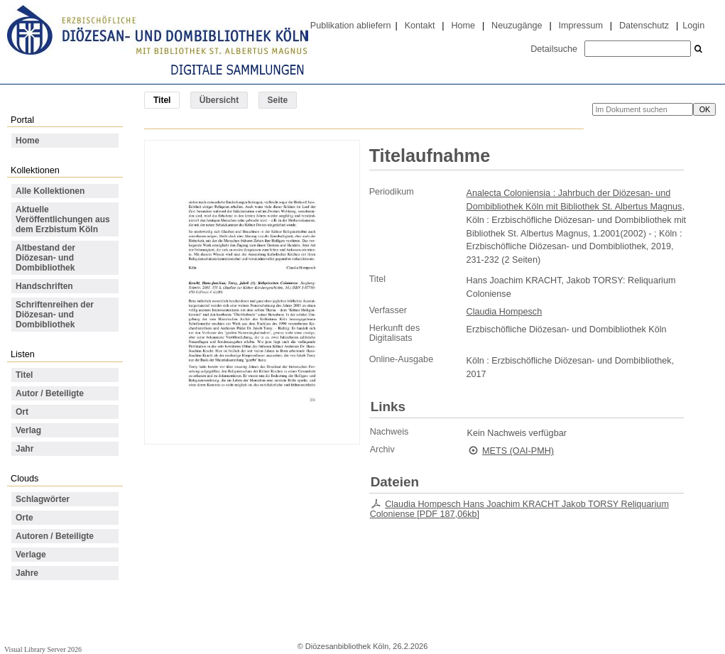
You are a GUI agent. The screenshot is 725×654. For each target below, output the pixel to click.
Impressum (581, 26)
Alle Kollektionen (50, 191)
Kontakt (420, 26)
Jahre (27, 573)
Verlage (31, 555)
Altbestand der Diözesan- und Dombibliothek (45, 258)
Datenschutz (644, 26)
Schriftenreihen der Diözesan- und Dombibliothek (55, 314)
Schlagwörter (43, 499)
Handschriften (44, 286)
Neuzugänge (517, 26)
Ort (22, 412)
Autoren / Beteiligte (55, 536)
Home (463, 26)
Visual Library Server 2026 (43, 649)
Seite (278, 100)
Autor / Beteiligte (50, 393)
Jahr (24, 449)
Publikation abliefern (350, 26)
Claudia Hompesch (505, 312)
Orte (24, 518)
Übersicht (219, 100)
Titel (24, 375)
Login (693, 26)
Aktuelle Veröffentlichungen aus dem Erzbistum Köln (63, 219)
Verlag (28, 430)
